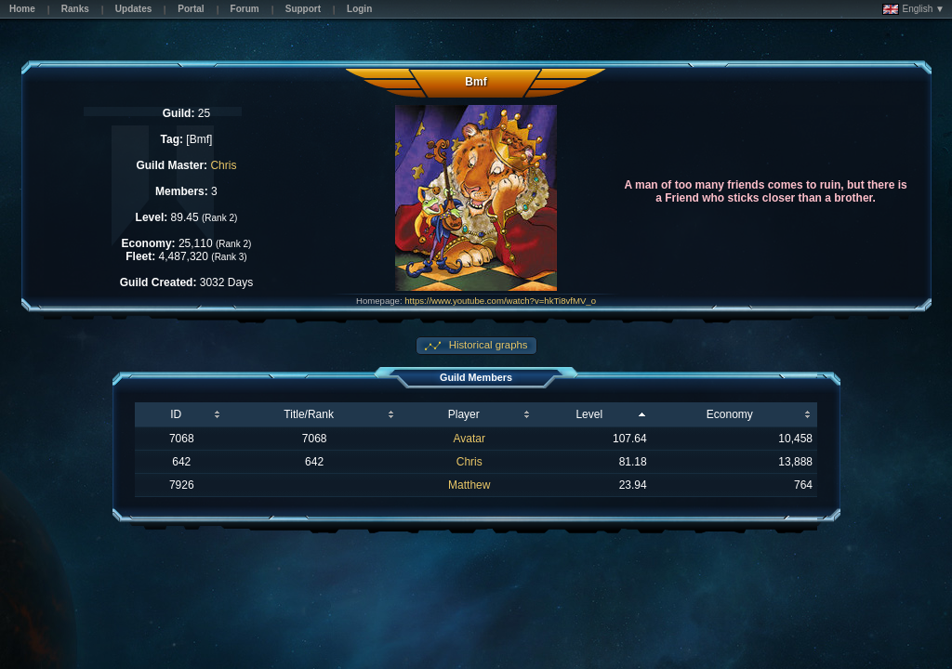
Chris (223, 165)
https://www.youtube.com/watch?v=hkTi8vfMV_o (500, 300)
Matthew (469, 485)
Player (464, 414)
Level (588, 414)
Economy (730, 414)
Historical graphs (487, 344)
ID (175, 414)
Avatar (469, 438)
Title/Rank (309, 414)
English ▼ (913, 9)
